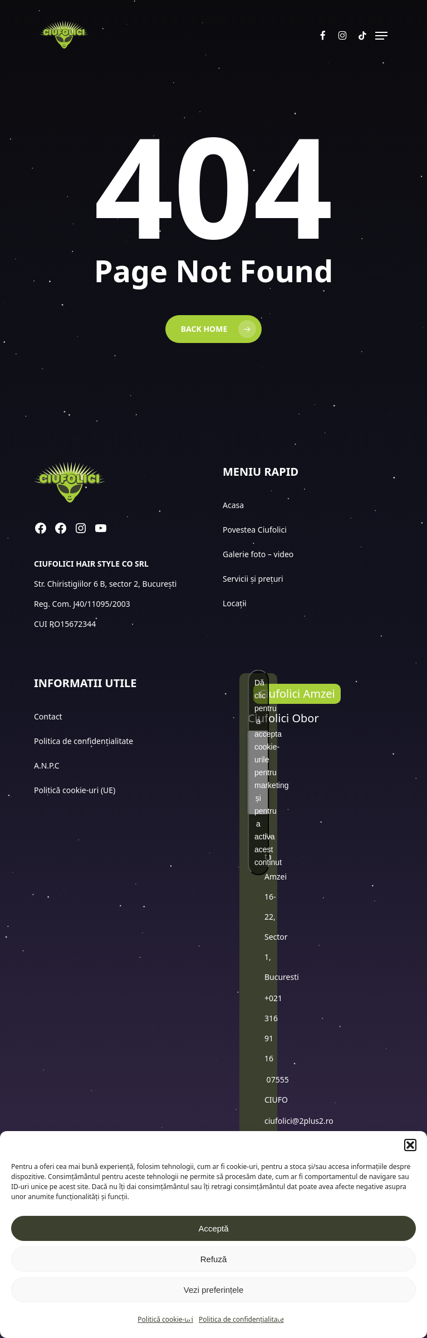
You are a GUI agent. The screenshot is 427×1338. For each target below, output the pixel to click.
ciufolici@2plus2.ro (298, 1120)
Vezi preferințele (214, 1289)
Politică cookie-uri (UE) (74, 790)
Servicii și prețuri (253, 578)
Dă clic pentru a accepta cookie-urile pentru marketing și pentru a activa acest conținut (261, 772)
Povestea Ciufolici (255, 529)
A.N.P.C (47, 765)
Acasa (233, 505)
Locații (235, 603)
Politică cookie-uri (165, 1319)
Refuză (213, 1259)
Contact (49, 716)
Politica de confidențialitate (241, 1319)
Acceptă (213, 1228)
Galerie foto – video (259, 554)
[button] (410, 1145)
